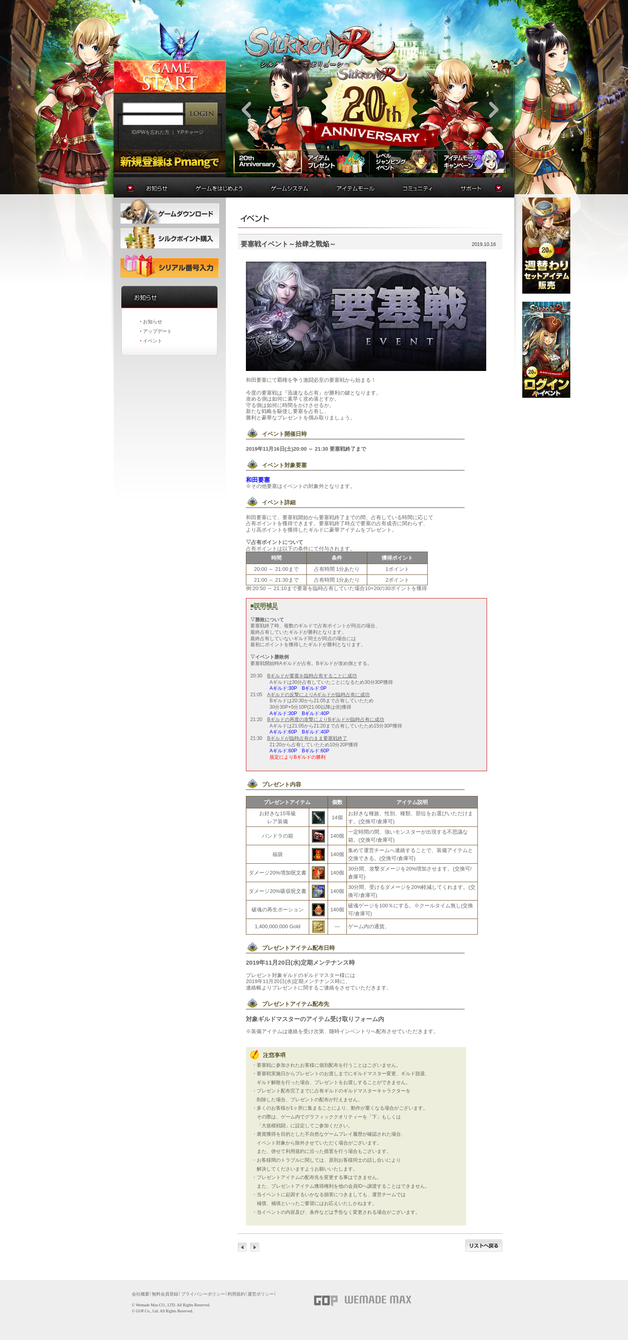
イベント (152, 341)
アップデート (157, 331)
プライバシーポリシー (203, 1294)
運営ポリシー (261, 1294)
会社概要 (140, 1294)
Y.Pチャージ (190, 132)
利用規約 (236, 1294)
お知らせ (152, 321)
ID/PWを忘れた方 (150, 132)
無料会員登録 (165, 1294)
